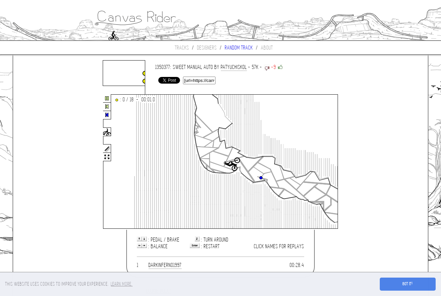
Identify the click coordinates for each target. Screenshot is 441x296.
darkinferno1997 (165, 265)
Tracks (182, 47)
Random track (239, 47)
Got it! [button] (408, 284)
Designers (207, 47)
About (267, 47)
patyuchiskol (234, 67)
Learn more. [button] (122, 284)
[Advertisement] (41, 162)
